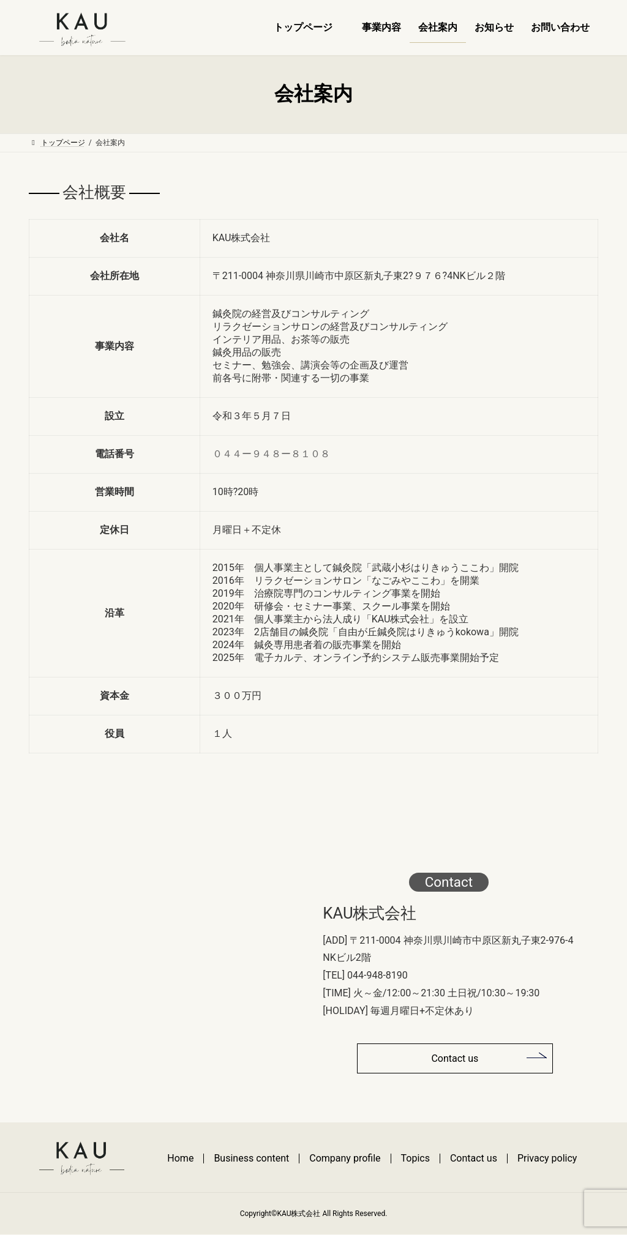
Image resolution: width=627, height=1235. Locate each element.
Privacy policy (547, 1158)
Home (180, 1158)
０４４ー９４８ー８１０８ (271, 454)
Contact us (454, 1058)
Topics (415, 1158)
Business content (251, 1158)
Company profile (344, 1158)
